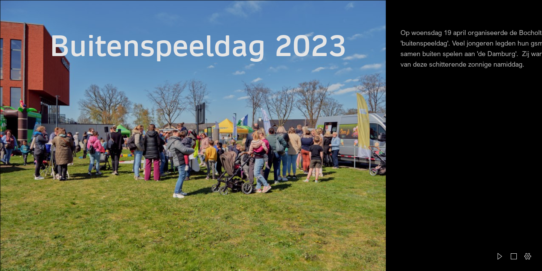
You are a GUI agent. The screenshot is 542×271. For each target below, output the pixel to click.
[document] (271, 135)
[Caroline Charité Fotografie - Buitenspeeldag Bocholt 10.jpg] (192, 135)
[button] (500, 256)
